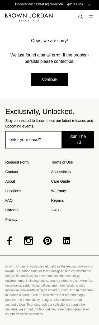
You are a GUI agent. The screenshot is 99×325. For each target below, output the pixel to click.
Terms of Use (62, 162)
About (10, 181)
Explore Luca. (74, 4)
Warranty (58, 191)
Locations (13, 191)
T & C (56, 210)
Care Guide (60, 181)
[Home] (38, 17)
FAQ (9, 200)
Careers (11, 210)
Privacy (11, 219)
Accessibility (61, 172)
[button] (79, 17)
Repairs (57, 200)
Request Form (17, 162)
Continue (49, 79)
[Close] (89, 5)
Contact (11, 172)
